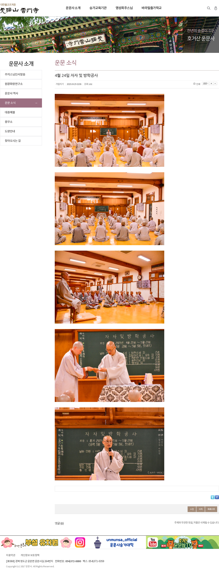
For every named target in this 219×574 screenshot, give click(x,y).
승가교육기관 (97, 8)
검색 (208, 8)
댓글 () (59, 523)
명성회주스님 (124, 8)
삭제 (200, 509)
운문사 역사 (11, 93)
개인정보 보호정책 (30, 555)
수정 (192, 509)
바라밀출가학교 (152, 8)
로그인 (215, 8)
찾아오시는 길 (13, 141)
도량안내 (10, 131)
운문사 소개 (73, 8)
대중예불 (10, 112)
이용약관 (10, 555)
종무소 (8, 122)
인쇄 (197, 84)
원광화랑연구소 (14, 84)
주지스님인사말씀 (15, 74)
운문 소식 (10, 103)
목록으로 (211, 509)
